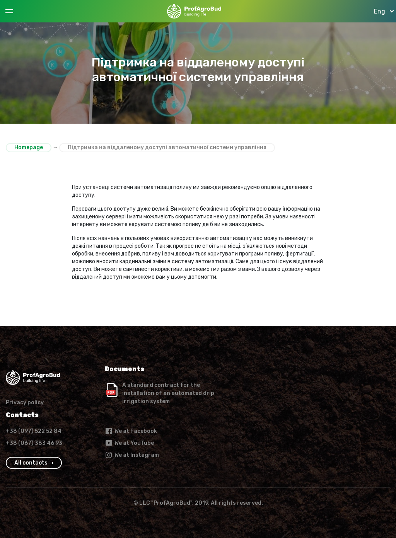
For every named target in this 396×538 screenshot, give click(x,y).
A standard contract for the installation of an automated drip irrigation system (168, 393)
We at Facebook (131, 431)
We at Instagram (132, 455)
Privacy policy (25, 402)
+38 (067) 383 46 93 (34, 443)
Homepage (28, 147)
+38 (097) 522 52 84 (33, 431)
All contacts (31, 463)
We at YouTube (129, 443)
